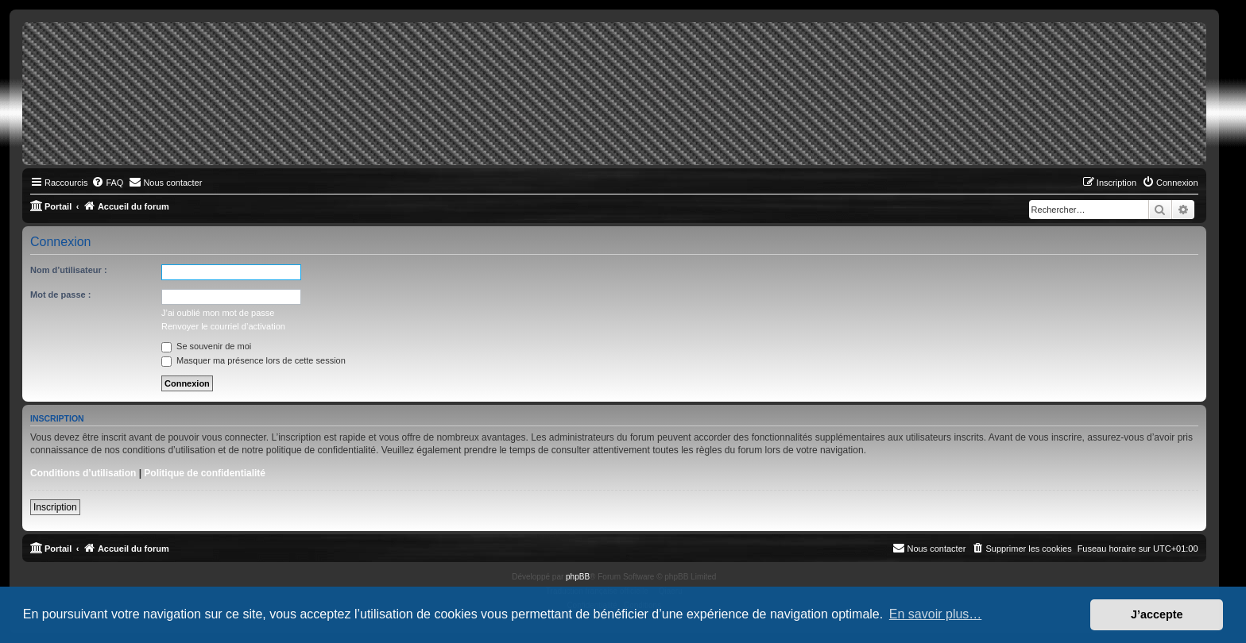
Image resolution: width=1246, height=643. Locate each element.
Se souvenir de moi (206, 346)
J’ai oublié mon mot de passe (217, 313)
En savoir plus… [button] (935, 614)
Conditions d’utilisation (83, 473)
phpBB (578, 576)
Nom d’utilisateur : (68, 270)
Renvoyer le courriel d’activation (223, 326)
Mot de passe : (60, 294)
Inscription (55, 507)
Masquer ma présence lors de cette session (253, 360)
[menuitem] (107, 182)
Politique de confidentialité (204, 473)
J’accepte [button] (1157, 614)
